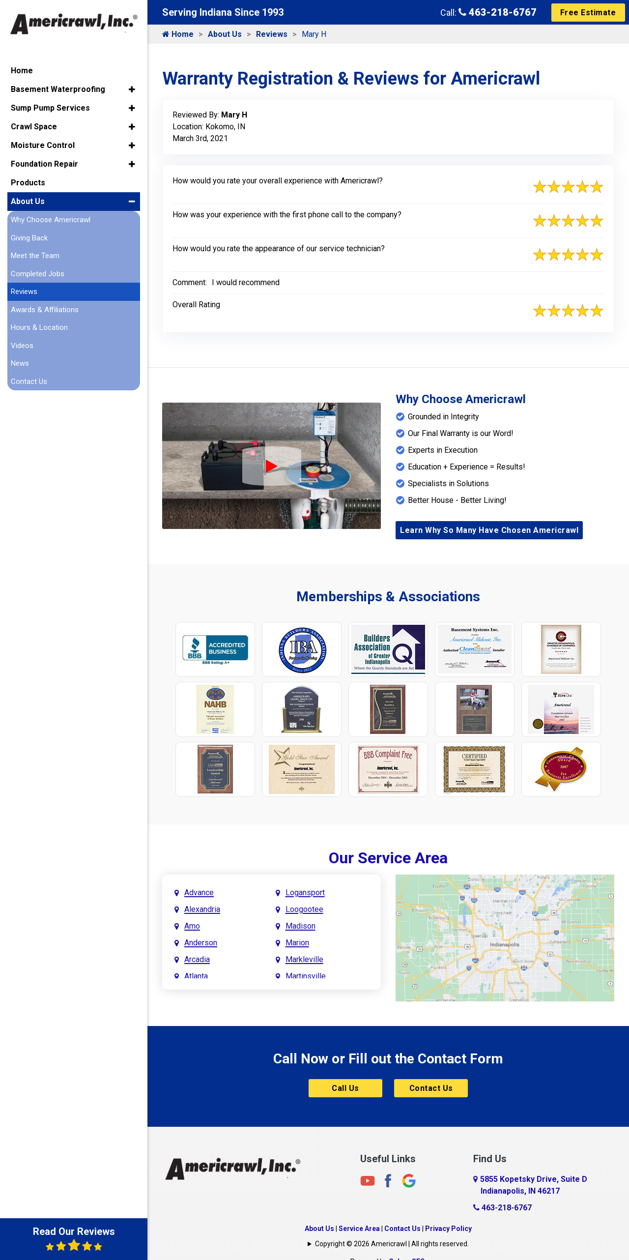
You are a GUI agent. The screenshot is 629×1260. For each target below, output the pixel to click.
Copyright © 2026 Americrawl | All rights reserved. (392, 1244)
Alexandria (202, 909)
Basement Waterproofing (58, 89)
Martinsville (306, 976)
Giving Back (29, 238)
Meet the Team (35, 255)
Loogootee (304, 909)
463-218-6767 (497, 12)
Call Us (345, 1088)
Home (178, 34)
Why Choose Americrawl (50, 219)
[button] (132, 89)
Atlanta (196, 976)
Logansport (305, 892)
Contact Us (431, 1088)
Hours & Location (39, 327)
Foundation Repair (44, 164)
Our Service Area (388, 858)
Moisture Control (43, 145)
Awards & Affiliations (45, 309)
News (20, 363)
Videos (22, 345)
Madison (300, 926)
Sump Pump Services (50, 108)
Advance (199, 892)
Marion (297, 942)
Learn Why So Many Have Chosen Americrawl (489, 530)
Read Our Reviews (74, 1239)
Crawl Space (34, 126)
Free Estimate (588, 12)
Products (28, 182)
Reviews (271, 34)
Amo (192, 926)
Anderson (200, 942)
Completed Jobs (37, 273)
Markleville (304, 959)
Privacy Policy (448, 1228)
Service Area (359, 1228)
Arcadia (197, 959)
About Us (225, 34)
